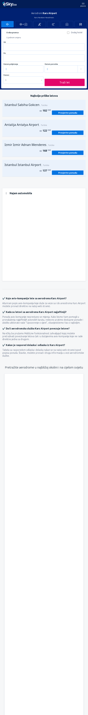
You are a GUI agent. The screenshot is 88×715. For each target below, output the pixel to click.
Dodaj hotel (76, 32)
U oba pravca (12, 32)
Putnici (6, 75)
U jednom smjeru (13, 37)
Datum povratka (51, 64)
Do (5, 53)
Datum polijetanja (11, 64)
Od (5, 42)
